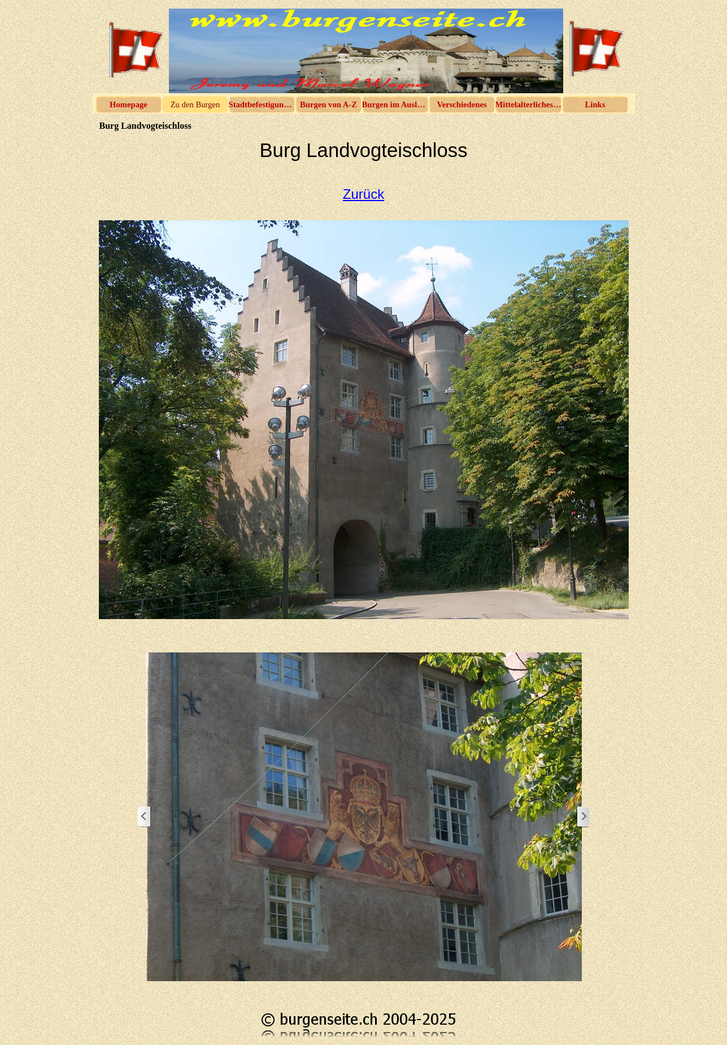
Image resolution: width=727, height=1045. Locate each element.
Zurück (363, 194)
